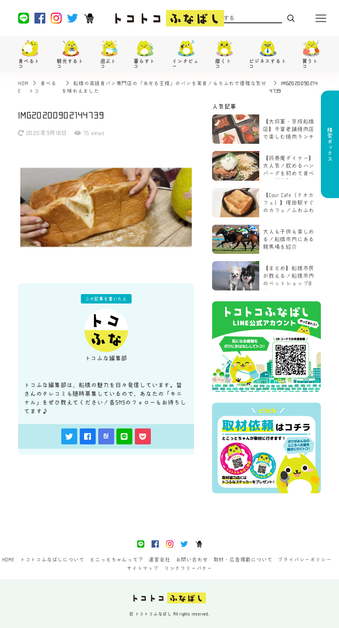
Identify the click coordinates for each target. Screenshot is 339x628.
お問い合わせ (192, 559)
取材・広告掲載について (243, 559)
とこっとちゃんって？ (116, 559)
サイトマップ (143, 568)
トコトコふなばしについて (52, 559)
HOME (8, 559)
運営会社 (159, 559)
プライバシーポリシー (304, 559)
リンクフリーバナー (188, 568)
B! (106, 436)
